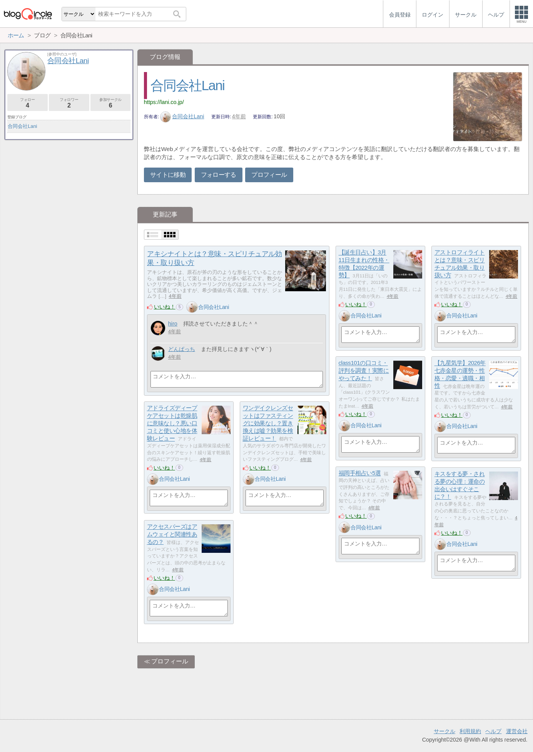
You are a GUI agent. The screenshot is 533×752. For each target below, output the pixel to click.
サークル (444, 731)
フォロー (27, 103)
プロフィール (269, 174)
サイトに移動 (167, 174)
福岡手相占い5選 (360, 473)
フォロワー (69, 103)
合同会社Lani (187, 85)
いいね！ (164, 307)
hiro (172, 324)
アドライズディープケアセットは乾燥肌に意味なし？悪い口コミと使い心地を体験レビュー (172, 423)
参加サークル (110, 103)
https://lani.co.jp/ (164, 102)
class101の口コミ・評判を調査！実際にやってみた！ (364, 370)
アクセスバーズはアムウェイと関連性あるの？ (172, 534)
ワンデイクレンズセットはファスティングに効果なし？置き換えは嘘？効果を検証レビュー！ (268, 423)
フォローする (218, 174)
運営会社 (517, 731)
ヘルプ (493, 731)
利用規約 (470, 731)
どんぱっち (181, 349)
